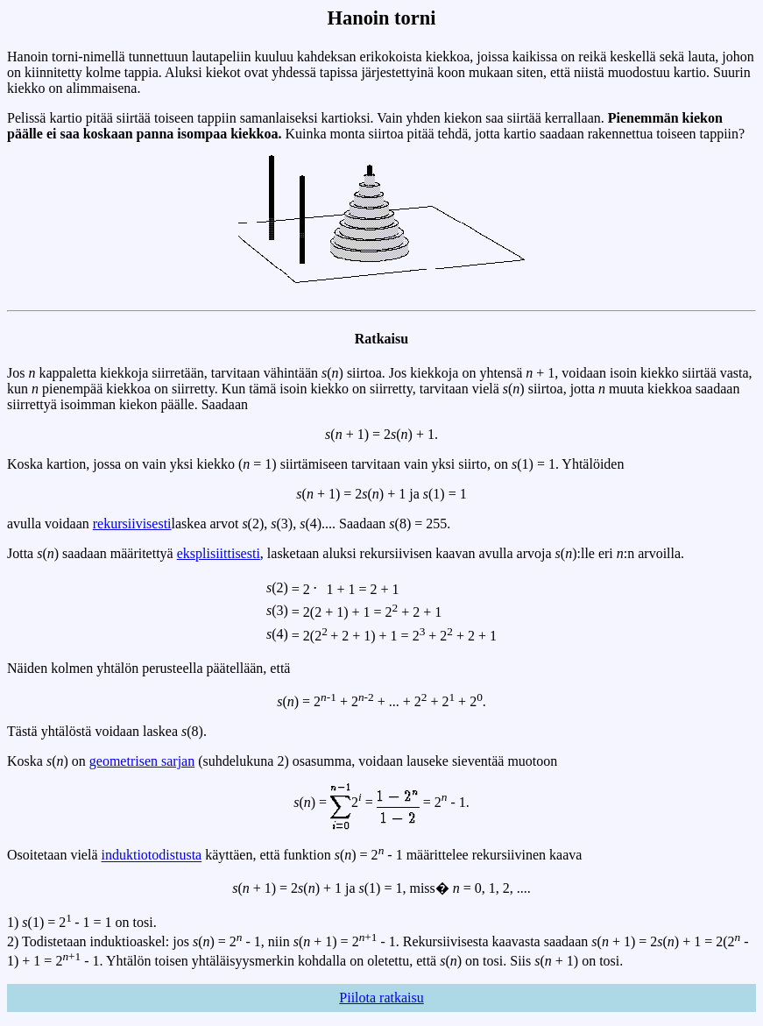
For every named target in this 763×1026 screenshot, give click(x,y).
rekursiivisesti (132, 523)
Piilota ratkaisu (381, 997)
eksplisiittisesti (218, 553)
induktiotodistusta (152, 855)
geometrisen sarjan (141, 761)
